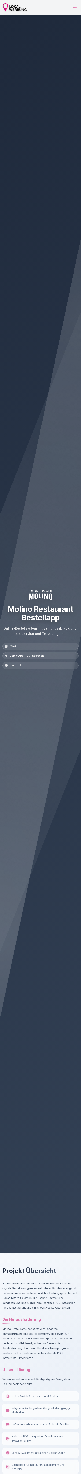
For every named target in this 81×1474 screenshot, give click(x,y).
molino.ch (16, 665)
